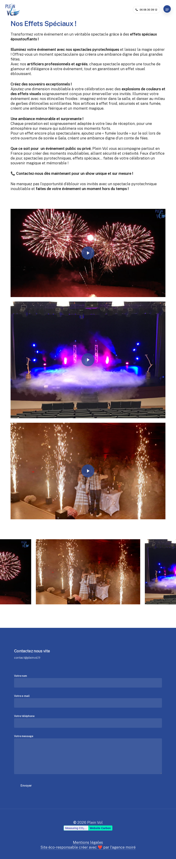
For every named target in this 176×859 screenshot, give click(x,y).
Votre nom (88, 681)
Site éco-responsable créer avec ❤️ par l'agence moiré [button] (88, 847)
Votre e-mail (88, 701)
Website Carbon (100, 837)
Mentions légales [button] (88, 842)
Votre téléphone (88, 721)
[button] (167, 10)
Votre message (88, 755)
